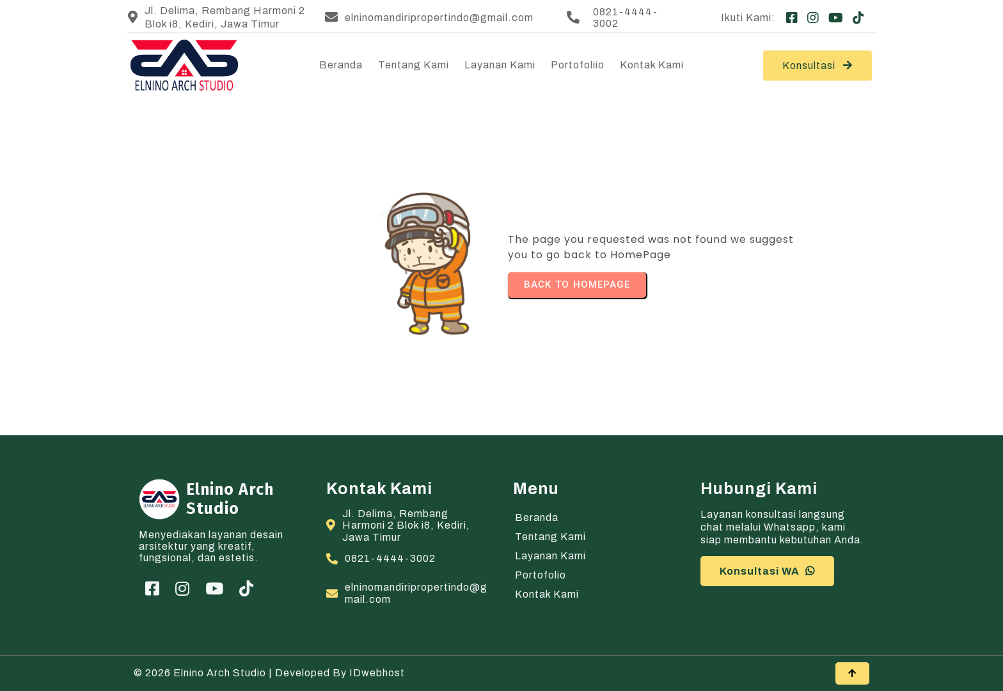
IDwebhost (377, 672)
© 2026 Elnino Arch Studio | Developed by (241, 672)
